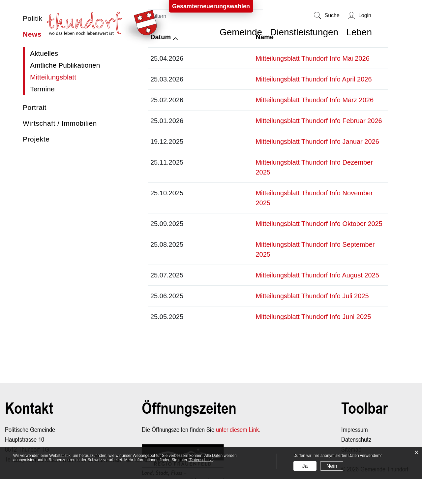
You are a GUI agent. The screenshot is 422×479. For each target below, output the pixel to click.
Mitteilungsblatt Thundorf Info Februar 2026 (265, 120)
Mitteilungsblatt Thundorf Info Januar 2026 (263, 141)
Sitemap (351, 419)
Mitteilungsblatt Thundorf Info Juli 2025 (258, 266)
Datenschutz (356, 409)
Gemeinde (241, 32)
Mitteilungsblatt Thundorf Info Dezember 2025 (268, 162)
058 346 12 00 (32, 429)
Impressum (354, 399)
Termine (42, 89)
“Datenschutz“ (201, 460)
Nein (331, 466)
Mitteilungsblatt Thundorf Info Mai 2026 (259, 58)
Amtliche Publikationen (65, 65)
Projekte (36, 139)
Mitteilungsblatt (65, 77)
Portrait (34, 107)
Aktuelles (44, 53)
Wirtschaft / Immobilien (60, 123)
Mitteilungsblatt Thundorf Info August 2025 (263, 245)
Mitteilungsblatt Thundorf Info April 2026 (260, 79)
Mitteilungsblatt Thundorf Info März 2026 (261, 100)
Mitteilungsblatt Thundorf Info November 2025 (268, 183)
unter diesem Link (237, 399)
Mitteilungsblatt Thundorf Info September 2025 (269, 224)
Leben (359, 32)
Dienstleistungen (304, 32)
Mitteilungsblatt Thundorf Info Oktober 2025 (265, 204)
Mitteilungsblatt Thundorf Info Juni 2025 (259, 287)
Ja (305, 466)
